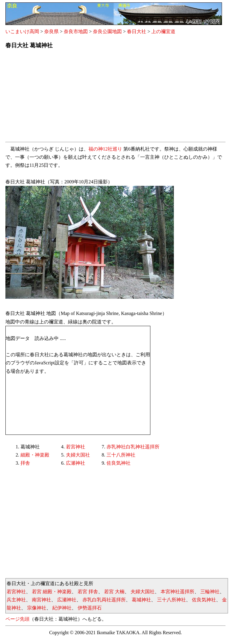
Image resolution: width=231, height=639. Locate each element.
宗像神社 (36, 607)
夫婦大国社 (78, 454)
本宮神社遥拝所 (177, 591)
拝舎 (25, 463)
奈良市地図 (76, 31)
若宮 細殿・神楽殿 (52, 591)
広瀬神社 (75, 463)
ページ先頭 (17, 619)
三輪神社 (210, 591)
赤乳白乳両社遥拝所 (104, 599)
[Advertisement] (115, 97)
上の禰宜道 (163, 31)
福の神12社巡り (105, 148)
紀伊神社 (62, 607)
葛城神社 (141, 599)
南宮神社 (41, 599)
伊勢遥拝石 (90, 607)
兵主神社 (16, 599)
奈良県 (51, 31)
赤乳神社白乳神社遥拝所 (132, 446)
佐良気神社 (118, 463)
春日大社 (136, 31)
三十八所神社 (120, 454)
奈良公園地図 (107, 31)
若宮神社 (75, 446)
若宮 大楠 (114, 591)
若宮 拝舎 (88, 591)
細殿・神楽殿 (34, 454)
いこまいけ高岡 (22, 31)
